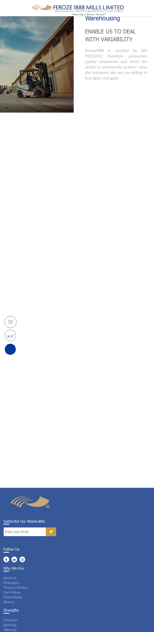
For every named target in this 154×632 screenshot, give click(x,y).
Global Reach (12, 597)
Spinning (9, 625)
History (8, 602)
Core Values (11, 592)
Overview (10, 620)
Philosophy (11, 583)
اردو (10, 335)
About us (9, 578)
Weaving (9, 630)
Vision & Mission (15, 587)
